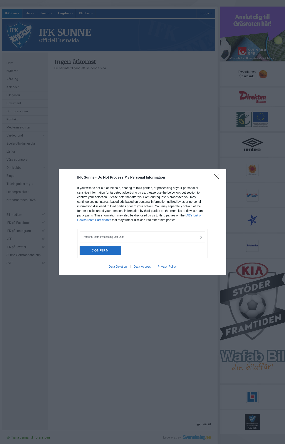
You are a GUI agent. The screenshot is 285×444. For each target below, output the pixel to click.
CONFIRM (100, 250)
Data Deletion (118, 266)
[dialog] (142, 222)
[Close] (218, 178)
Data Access (142, 266)
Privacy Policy (167, 266)
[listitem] (142, 237)
